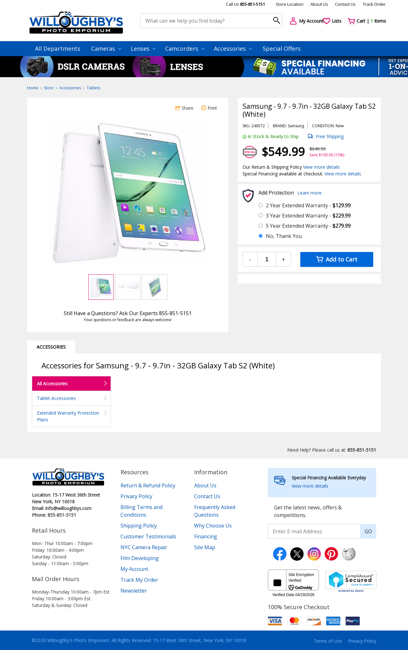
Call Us (245, 4)
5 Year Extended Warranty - (308, 225)
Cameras (106, 48)
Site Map (204, 547)
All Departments (57, 48)
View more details (321, 167)
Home (32, 88)
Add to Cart (336, 259)
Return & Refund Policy (147, 485)
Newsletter (133, 590)
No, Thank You (284, 236)
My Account (134, 568)
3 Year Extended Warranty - (308, 215)
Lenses (143, 48)
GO (368, 531)
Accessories (233, 48)
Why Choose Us (213, 525)
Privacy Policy (136, 496)
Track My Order (139, 579)
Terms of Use (328, 641)
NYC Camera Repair (143, 547)
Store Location (289, 4)
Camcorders (184, 48)
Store (49, 88)
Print (209, 108)
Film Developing (139, 558)
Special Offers (282, 48)
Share (184, 108)
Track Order (374, 4)
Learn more (309, 193)
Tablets (93, 88)
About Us (319, 4)
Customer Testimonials (148, 536)
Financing (205, 536)
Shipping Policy (138, 525)
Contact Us (345, 4)
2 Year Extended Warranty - (308, 205)
